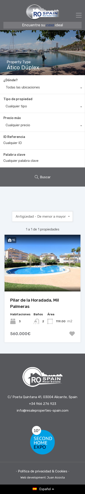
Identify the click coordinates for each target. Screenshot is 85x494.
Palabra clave (14, 155)
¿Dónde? (10, 80)
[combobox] (42, 88)
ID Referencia (14, 137)
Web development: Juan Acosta (42, 477)
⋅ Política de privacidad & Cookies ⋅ (42, 471)
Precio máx (12, 118)
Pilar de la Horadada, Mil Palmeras (34, 303)
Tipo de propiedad (17, 99)
